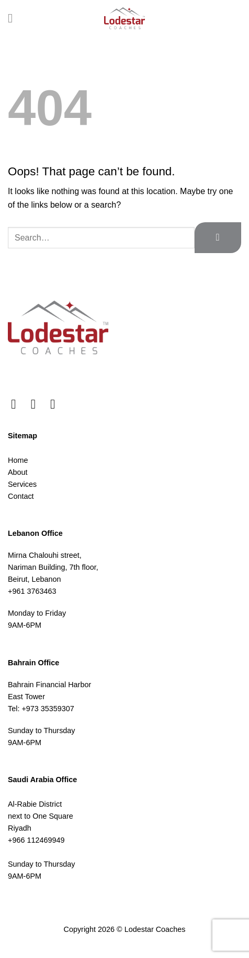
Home (18, 460)
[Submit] (218, 237)
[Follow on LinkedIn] (56, 404)
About (18, 472)
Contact (21, 496)
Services (22, 484)
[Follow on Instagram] (37, 404)
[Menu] (14, 18)
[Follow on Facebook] (17, 404)
